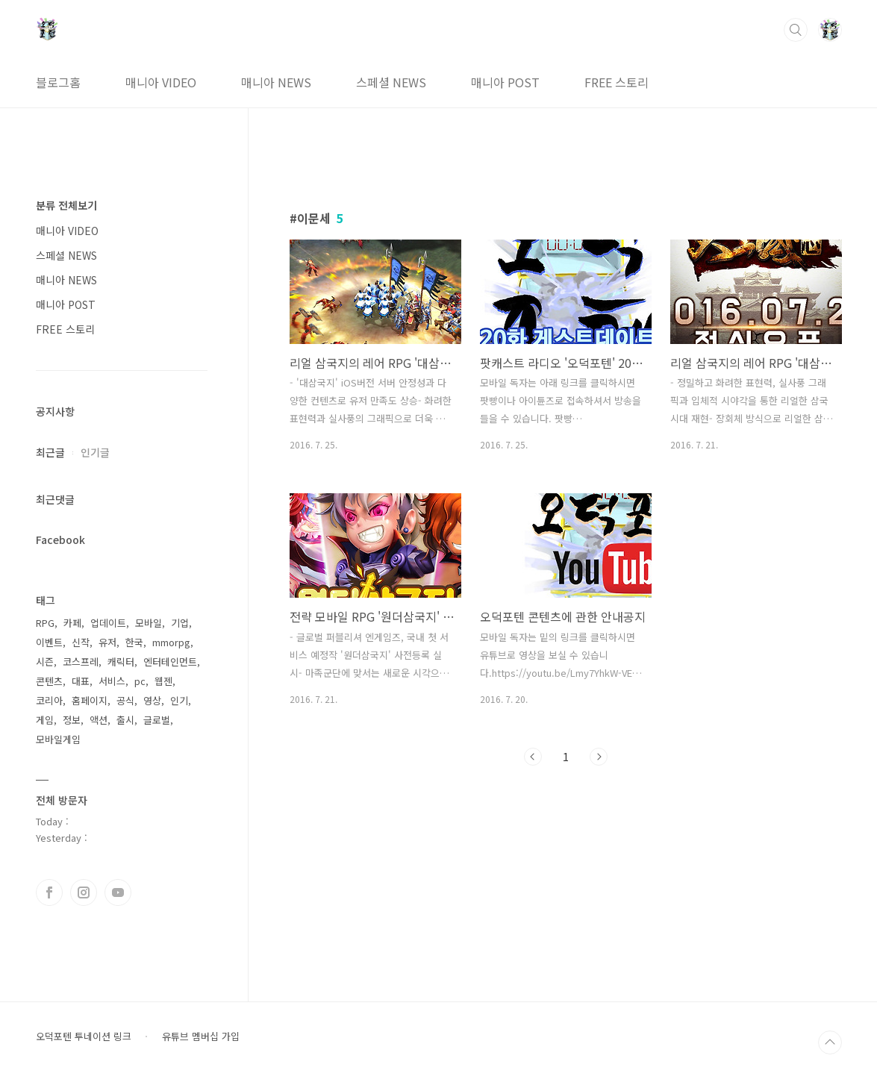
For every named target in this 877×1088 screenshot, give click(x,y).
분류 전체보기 (66, 205)
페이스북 (49, 892)
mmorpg (171, 642)
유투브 (117, 892)
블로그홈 (58, 82)
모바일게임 (58, 739)
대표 (81, 681)
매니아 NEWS (276, 82)
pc (140, 681)
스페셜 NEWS (391, 82)
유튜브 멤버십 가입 (201, 1036)
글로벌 (156, 720)
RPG (45, 623)
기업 (180, 623)
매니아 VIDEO (160, 82)
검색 (795, 30)
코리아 (49, 700)
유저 (107, 642)
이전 (533, 757)
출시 (125, 720)
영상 (152, 700)
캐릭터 (120, 661)
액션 (98, 720)
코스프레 (81, 661)
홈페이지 (89, 700)
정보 (72, 720)
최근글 (50, 452)
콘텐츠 (49, 681)
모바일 (148, 623)
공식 (125, 700)
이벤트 (49, 642)
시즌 (45, 661)
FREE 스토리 (616, 82)
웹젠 (163, 681)
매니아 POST (505, 82)
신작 (81, 642)
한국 (134, 642)
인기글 (95, 452)
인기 (179, 700)
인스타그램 (83, 892)
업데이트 (108, 623)
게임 (45, 720)
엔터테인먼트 (170, 661)
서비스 (112, 681)
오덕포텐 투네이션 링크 (83, 1036)
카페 (72, 623)
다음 (599, 757)
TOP (830, 1042)
